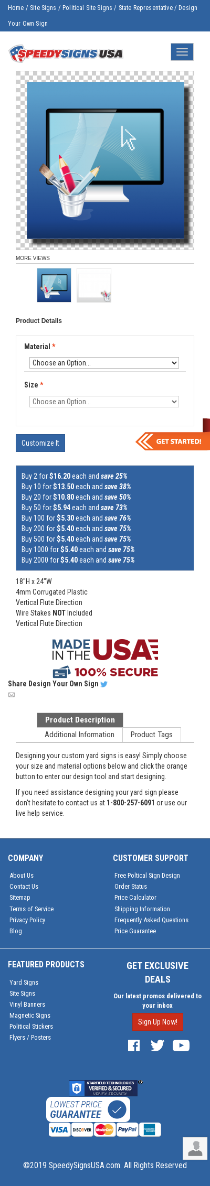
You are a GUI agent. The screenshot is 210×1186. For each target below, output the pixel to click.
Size (33, 385)
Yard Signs (23, 982)
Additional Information (79, 734)
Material (40, 347)
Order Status (130, 886)
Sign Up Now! (157, 1022)
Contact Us (23, 886)
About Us (21, 875)
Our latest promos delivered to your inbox (157, 1000)
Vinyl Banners (27, 1004)
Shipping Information (142, 909)
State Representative (146, 8)
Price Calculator (135, 897)
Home (16, 8)
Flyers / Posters (30, 1037)
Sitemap (19, 897)
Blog (15, 931)
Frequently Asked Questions (151, 920)
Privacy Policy (27, 920)
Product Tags (152, 734)
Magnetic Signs (29, 1015)
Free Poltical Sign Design (147, 875)
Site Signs (43, 8)
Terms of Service (31, 909)
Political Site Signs (87, 8)
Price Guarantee (135, 931)
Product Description (80, 720)
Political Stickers (31, 1026)
